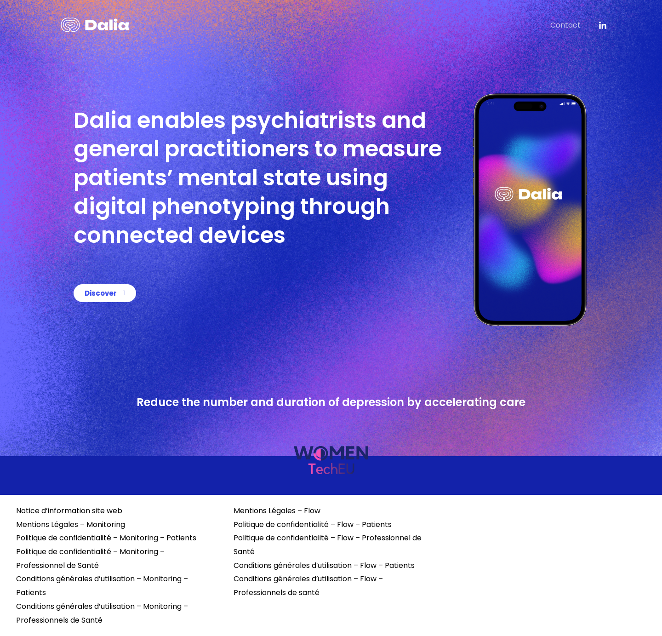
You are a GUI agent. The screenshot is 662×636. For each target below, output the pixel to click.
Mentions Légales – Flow (277, 510)
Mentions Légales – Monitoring (70, 524)
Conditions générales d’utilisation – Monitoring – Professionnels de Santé (102, 613)
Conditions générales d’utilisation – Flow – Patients (324, 565)
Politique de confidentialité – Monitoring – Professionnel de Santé (90, 558)
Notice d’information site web (69, 510)
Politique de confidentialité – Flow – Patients (313, 524)
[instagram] (603, 26)
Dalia (528, 25)
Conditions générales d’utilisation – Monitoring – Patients (102, 585)
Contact (567, 25)
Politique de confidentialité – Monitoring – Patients (106, 538)
